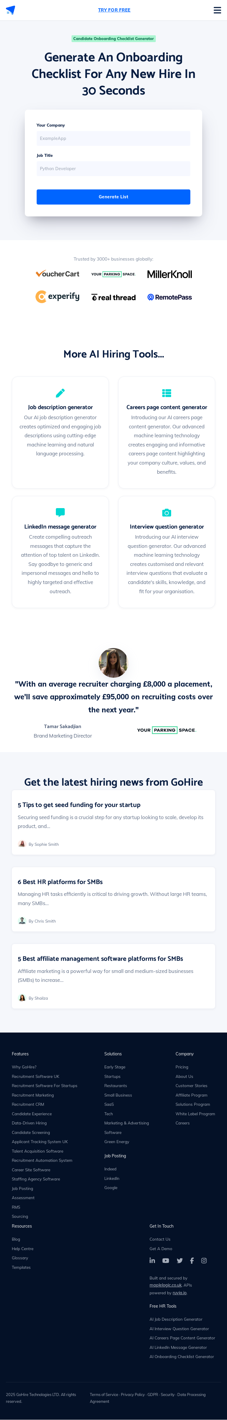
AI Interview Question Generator (179, 1328)
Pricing (182, 1067)
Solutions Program (193, 1104)
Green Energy (116, 1142)
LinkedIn (111, 1178)
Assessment (23, 1198)
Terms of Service (104, 1394)
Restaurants (115, 1086)
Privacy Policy (133, 1394)
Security (168, 1394)
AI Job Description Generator (176, 1319)
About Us (184, 1076)
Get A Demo (161, 1248)
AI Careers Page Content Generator (182, 1338)
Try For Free (114, 10)
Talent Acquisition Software (37, 1151)
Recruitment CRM (28, 1104)
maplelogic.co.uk (165, 1285)
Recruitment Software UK (35, 1076)
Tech (108, 1113)
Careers (183, 1123)
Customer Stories (191, 1086)
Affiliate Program (191, 1095)
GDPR (152, 1394)
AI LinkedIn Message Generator (178, 1347)
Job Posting (22, 1188)
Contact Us (160, 1239)
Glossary (20, 1258)
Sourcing (20, 1216)
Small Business (118, 1095)
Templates (21, 1267)
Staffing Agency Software (36, 1179)
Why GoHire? (24, 1067)
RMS (16, 1207)
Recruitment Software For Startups (44, 1086)
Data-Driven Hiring (29, 1123)
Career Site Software (31, 1169)
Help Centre (22, 1248)
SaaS (109, 1104)
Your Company (51, 124)
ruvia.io (180, 1293)
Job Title (45, 155)
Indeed (110, 1169)
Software (112, 1132)
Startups (112, 1076)
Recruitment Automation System (42, 1160)
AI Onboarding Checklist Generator (182, 1357)
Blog (16, 1239)
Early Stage (114, 1067)
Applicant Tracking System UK (40, 1142)
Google (110, 1188)
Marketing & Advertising (126, 1123)
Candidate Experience (32, 1113)
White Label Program (195, 1113)
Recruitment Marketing (33, 1095)
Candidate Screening (31, 1132)
